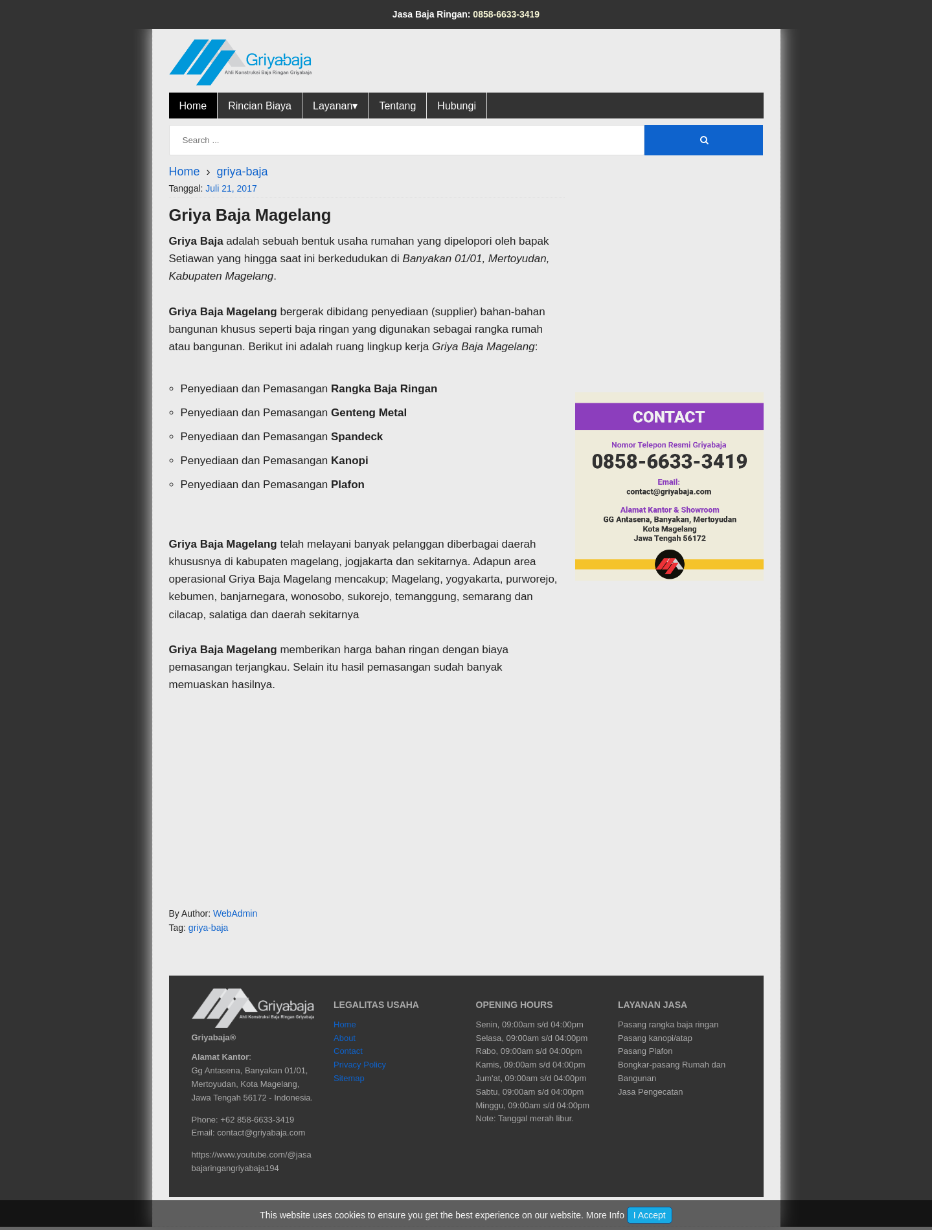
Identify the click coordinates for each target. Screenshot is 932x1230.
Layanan (335, 106)
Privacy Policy (360, 1064)
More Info (605, 1215)
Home (193, 105)
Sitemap (349, 1078)
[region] (367, 797)
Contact (348, 1051)
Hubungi (456, 105)
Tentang (397, 105)
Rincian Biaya (259, 105)
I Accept (649, 1215)
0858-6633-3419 (506, 14)
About (345, 1038)
